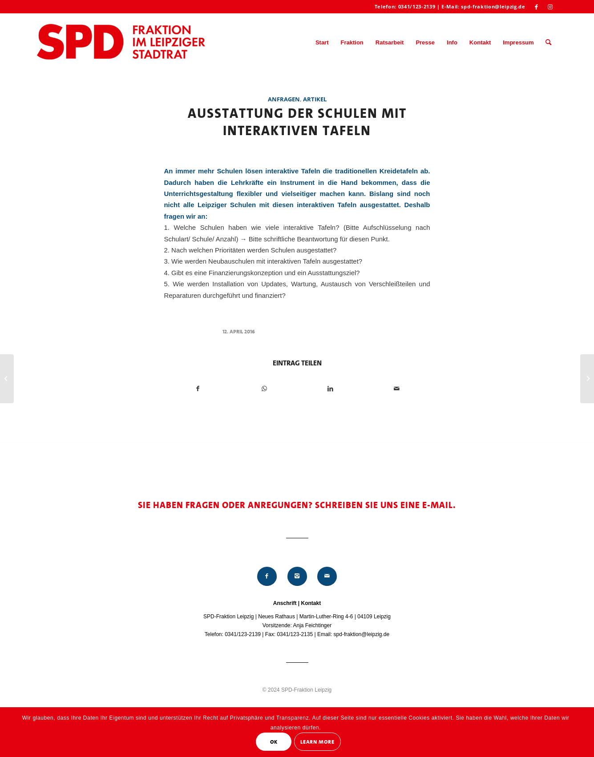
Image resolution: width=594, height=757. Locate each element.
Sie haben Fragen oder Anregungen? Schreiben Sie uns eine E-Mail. (297, 505)
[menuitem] (322, 43)
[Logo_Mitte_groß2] (122, 43)
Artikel (315, 99)
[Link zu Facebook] (536, 6)
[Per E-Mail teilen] (397, 388)
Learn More (317, 741)
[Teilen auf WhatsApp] (264, 388)
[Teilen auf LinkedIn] (331, 388)
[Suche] (548, 43)
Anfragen (284, 99)
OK (274, 741)
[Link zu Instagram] (550, 6)
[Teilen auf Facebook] (198, 388)
